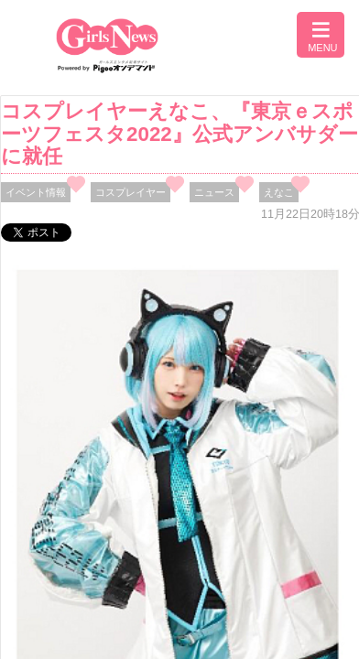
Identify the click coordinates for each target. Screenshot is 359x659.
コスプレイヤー (130, 192)
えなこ (279, 192)
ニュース (214, 192)
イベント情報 (35, 192)
